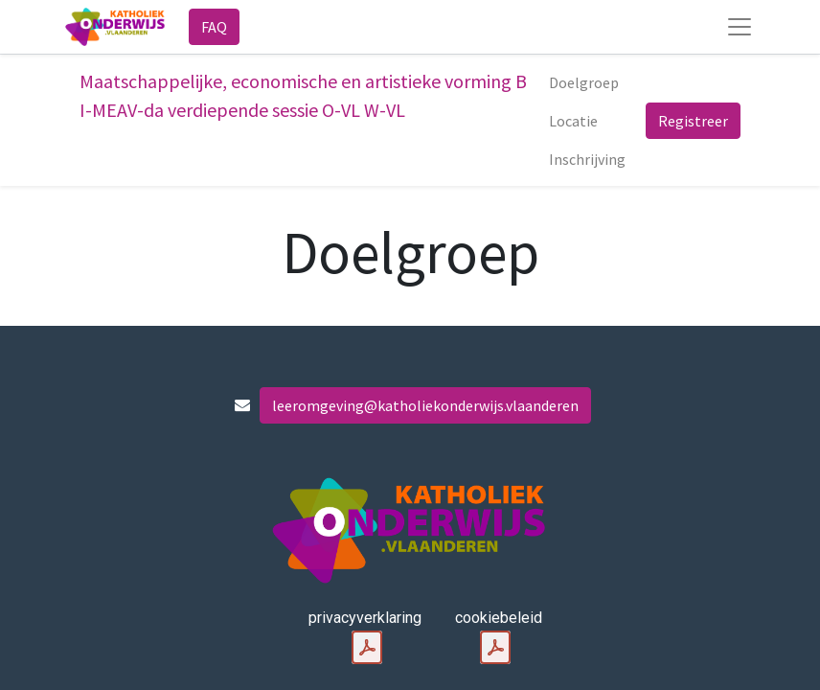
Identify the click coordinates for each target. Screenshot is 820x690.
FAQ (214, 26)
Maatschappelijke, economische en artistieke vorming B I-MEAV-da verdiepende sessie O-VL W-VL (303, 95)
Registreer (693, 120)
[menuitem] (583, 82)
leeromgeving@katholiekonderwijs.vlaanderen (425, 405)
